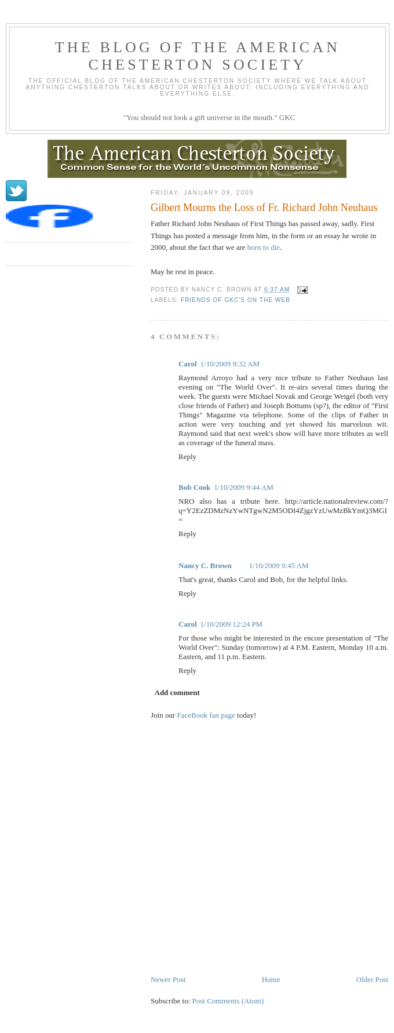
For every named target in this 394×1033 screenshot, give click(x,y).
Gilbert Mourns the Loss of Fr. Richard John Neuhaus (264, 207)
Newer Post (168, 979)
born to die (263, 247)
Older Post (372, 979)
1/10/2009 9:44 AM (243, 487)
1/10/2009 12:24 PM (231, 624)
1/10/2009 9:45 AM (279, 565)
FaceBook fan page (206, 715)
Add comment (177, 692)
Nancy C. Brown (205, 565)
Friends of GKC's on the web (235, 300)
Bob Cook (194, 487)
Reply (187, 456)
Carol (187, 363)
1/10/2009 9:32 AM (230, 363)
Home (271, 979)
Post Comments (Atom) (228, 1000)
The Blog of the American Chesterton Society (198, 56)
